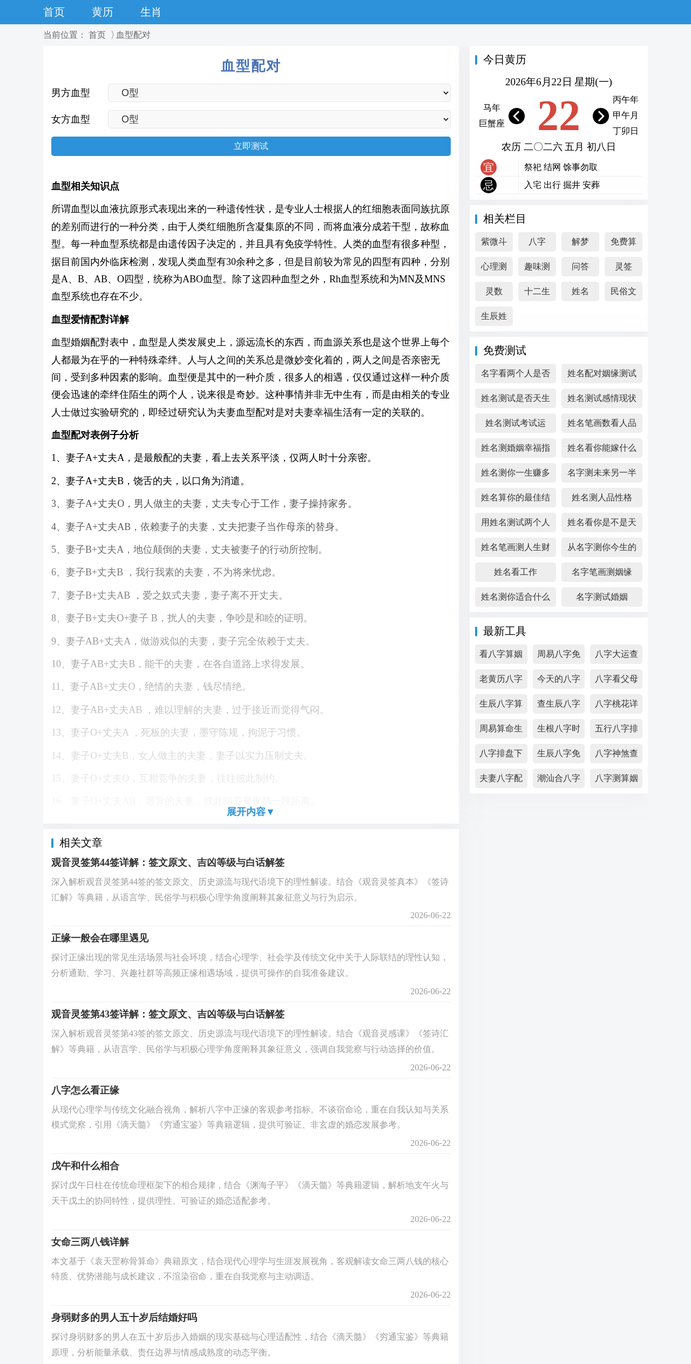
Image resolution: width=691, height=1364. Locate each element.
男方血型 (70, 92)
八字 (537, 241)
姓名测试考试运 (515, 422)
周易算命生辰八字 (501, 731)
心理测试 (494, 269)
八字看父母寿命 (616, 681)
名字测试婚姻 (602, 596)
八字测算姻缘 (616, 780)
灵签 (623, 266)
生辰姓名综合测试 (494, 318)
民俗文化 (623, 294)
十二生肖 (537, 294)
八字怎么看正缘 (85, 1090)
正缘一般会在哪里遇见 (99, 938)
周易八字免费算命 (558, 656)
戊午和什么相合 (85, 1166)
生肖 (151, 12)
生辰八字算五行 (501, 706)
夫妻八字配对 (501, 780)
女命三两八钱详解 (90, 1242)
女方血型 (70, 119)
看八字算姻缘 (501, 656)
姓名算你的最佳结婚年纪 (515, 500)
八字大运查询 (616, 656)
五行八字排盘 (616, 731)
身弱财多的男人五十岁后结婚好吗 (124, 1317)
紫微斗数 (494, 244)
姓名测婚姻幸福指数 (515, 450)
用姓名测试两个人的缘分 (515, 525)
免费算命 (623, 244)
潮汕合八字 (558, 778)
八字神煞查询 (616, 756)
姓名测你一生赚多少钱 (515, 475)
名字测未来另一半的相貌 (601, 475)
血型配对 (133, 34)
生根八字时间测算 (558, 731)
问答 (580, 266)
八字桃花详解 (616, 706)
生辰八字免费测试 (558, 756)
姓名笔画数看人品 (601, 422)
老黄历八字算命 (501, 681)
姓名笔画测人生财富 (515, 549)
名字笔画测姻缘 (602, 571)
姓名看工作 (515, 571)
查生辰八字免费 (558, 706)
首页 (54, 12)
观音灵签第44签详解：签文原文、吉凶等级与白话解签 (167, 862)
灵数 (494, 291)
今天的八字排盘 (558, 681)
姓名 (580, 291)
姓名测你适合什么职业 (515, 599)
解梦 (580, 241)
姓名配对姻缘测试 (601, 373)
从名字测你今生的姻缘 (601, 549)
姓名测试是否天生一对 (515, 400)
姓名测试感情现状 (601, 398)
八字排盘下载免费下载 (501, 756)
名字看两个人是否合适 (515, 376)
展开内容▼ (251, 811)
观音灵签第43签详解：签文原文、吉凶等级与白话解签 (167, 1014)
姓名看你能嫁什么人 (601, 450)
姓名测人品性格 (602, 497)
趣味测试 (537, 269)
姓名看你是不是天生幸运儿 (601, 525)
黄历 (102, 12)
